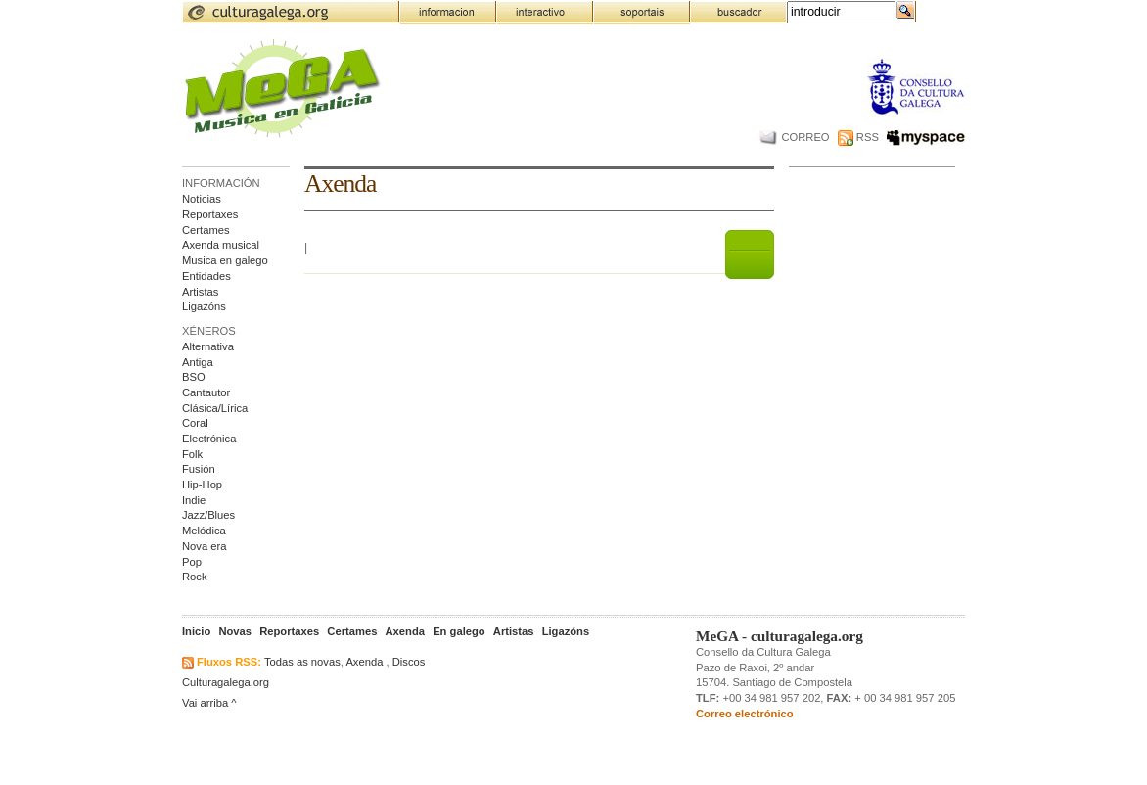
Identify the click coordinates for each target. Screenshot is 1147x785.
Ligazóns (204, 306)
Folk (192, 454)
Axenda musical (220, 245)
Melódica (204, 530)
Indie (194, 500)
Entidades (206, 276)
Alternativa (208, 346)
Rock (194, 576)
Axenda (364, 662)
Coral (195, 423)
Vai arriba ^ (209, 703)
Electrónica (209, 438)
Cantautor (206, 392)
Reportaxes (210, 214)
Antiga (197, 362)
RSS (858, 137)
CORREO (794, 137)
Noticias (201, 199)
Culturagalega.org (225, 682)
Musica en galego (225, 260)
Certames (206, 230)
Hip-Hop (202, 484)
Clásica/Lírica (215, 408)
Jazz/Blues (208, 515)
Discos (409, 662)
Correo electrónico (745, 713)
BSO (194, 377)
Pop (192, 562)
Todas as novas (302, 662)
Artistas (200, 292)
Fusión (198, 469)
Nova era (204, 546)
